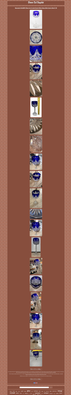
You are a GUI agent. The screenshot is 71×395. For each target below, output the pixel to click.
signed (19, 391)
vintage (59, 391)
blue (40, 391)
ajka (32, 391)
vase (21, 393)
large (25, 391)
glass (28, 391)
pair (33, 393)
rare (44, 391)
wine (17, 393)
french (26, 393)
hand (14, 391)
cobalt (11, 391)
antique (46, 393)
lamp (42, 391)
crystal (12, 393)
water (23, 393)
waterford (37, 393)
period (57, 393)
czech (22, 391)
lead (50, 391)
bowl (60, 393)
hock (31, 393)
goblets (54, 393)
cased (42, 393)
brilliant (36, 391)
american (54, 391)
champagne (51, 393)
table (16, 391)
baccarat (47, 391)
